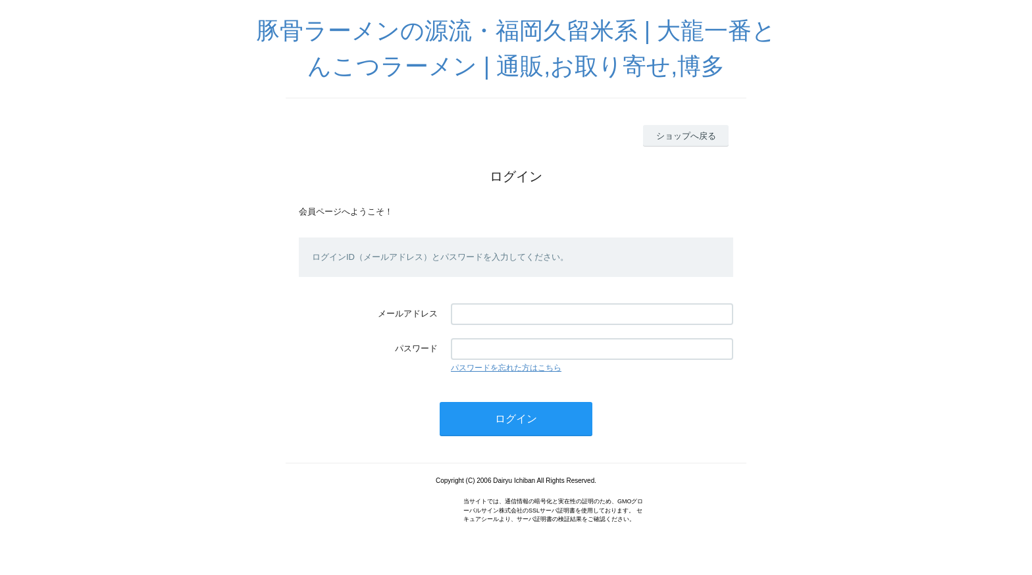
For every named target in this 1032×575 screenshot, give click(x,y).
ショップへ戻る (686, 136)
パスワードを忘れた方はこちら (506, 367)
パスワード (416, 348)
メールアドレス (408, 313)
